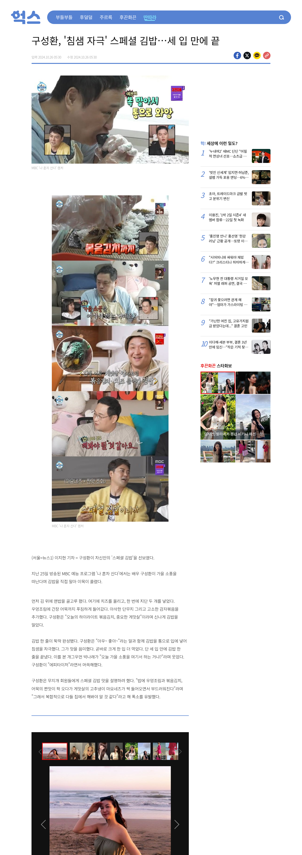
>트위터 (247, 55)
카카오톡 (257, 55)
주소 (266, 55)
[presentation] (37, 751)
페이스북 (237, 55)
